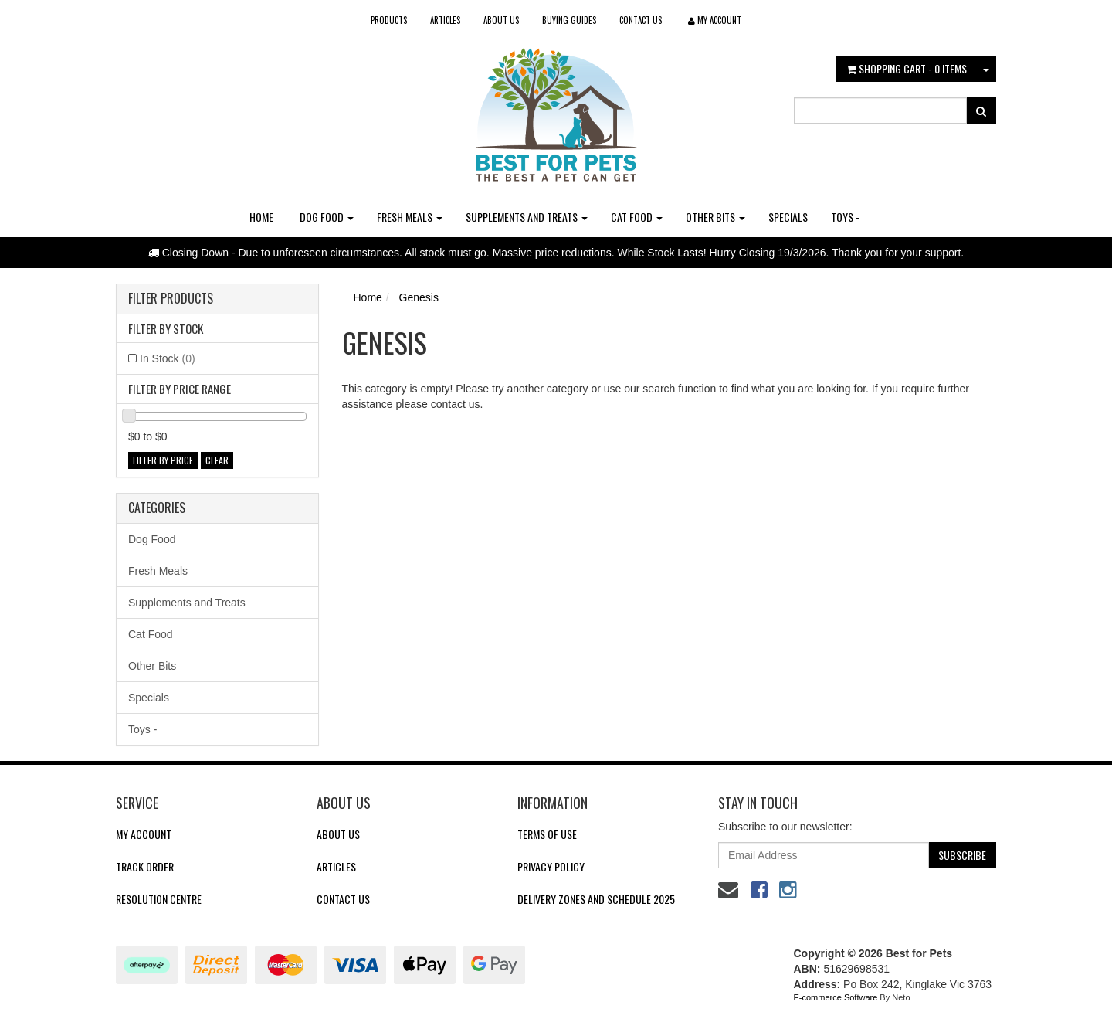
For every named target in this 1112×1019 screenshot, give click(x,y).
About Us (501, 20)
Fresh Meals (409, 217)
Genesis (419, 297)
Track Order (145, 866)
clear (217, 460)
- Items (906, 68)
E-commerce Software (836, 997)
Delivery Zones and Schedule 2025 (596, 899)
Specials (788, 217)
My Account (143, 834)
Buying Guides (569, 20)
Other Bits (715, 217)
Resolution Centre (159, 899)
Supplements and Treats (527, 217)
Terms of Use (547, 834)
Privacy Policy (551, 866)
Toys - (845, 217)
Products (389, 20)
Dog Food (327, 217)
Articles (445, 20)
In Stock (167, 358)
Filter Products (170, 299)
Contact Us (640, 20)
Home (261, 217)
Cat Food (637, 217)
